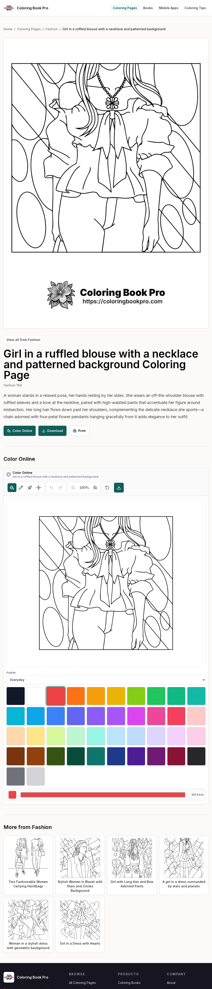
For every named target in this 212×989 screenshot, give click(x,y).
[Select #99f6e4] (96, 736)
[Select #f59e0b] (96, 696)
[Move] (38, 487)
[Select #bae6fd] (116, 736)
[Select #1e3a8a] (116, 756)
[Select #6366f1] (76, 716)
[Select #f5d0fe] (176, 736)
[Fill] (12, 487)
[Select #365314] (56, 756)
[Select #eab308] (116, 696)
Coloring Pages (125, 8)
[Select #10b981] (176, 696)
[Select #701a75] (156, 756)
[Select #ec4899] (156, 716)
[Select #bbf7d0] (76, 736)
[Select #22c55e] (156, 696)
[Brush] (29, 487)
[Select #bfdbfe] (136, 736)
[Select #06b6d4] (15, 716)
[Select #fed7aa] (15, 736)
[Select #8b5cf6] (96, 716)
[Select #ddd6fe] (156, 736)
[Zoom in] (95, 487)
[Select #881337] (176, 756)
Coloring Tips (195, 8)
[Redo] (60, 487)
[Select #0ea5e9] (36, 716)
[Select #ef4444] (56, 696)
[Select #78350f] (15, 756)
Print (79, 431)
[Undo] (51, 487)
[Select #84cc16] (136, 696)
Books (148, 8)
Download (52, 431)
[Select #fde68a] (36, 736)
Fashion (51, 29)
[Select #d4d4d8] (36, 776)
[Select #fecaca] (196, 716)
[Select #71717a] (15, 776)
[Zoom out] (73, 487)
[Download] (119, 488)
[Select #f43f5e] (176, 716)
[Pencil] (20, 487)
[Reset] (107, 488)
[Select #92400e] (36, 756)
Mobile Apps (168, 8)
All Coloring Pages (82, 983)
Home (8, 29)
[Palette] (106, 679)
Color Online (19, 431)
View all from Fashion (23, 340)
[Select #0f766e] (96, 756)
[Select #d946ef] (136, 716)
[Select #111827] (15, 696)
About (171, 983)
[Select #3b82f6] (56, 716)
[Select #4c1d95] (136, 756)
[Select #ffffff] (36, 696)
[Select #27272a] (196, 756)
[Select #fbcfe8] (196, 736)
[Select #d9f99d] (56, 736)
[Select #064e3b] (76, 756)
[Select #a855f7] (116, 716)
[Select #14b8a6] (196, 696)
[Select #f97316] (76, 696)
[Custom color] (103, 794)
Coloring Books (129, 983)
